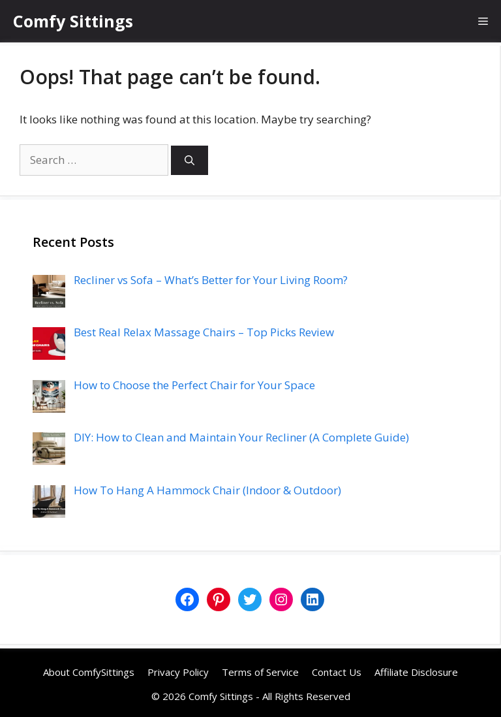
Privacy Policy (178, 671)
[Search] (189, 160)
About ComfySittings (88, 671)
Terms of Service (260, 671)
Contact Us (336, 671)
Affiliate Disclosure (416, 671)
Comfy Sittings (73, 21)
